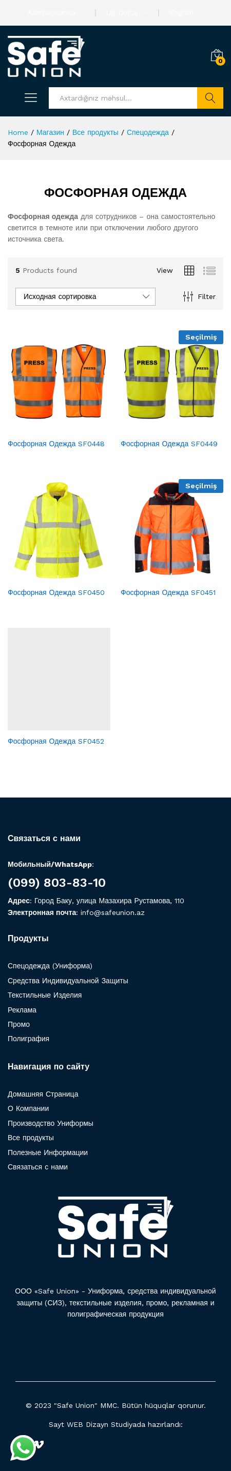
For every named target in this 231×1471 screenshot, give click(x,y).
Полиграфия (28, 1039)
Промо (19, 1024)
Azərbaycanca (51, 12)
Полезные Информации (48, 1152)
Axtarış (210, 98)
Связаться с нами (38, 1167)
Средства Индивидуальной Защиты (68, 981)
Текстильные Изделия (45, 995)
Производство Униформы (50, 1123)
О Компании (28, 1108)
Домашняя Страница (43, 1094)
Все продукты (31, 1138)
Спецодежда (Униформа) (50, 966)
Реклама (22, 1010)
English (181, 12)
